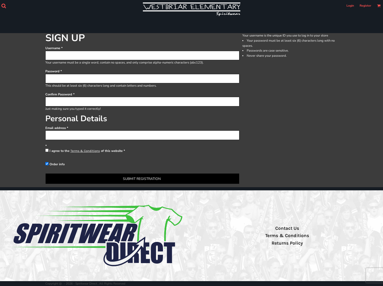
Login (350, 6)
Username (52, 48)
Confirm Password (58, 94)
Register (365, 6)
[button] (3, 5)
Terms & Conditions (85, 151)
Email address (55, 128)
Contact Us (287, 228)
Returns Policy (287, 243)
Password (52, 71)
